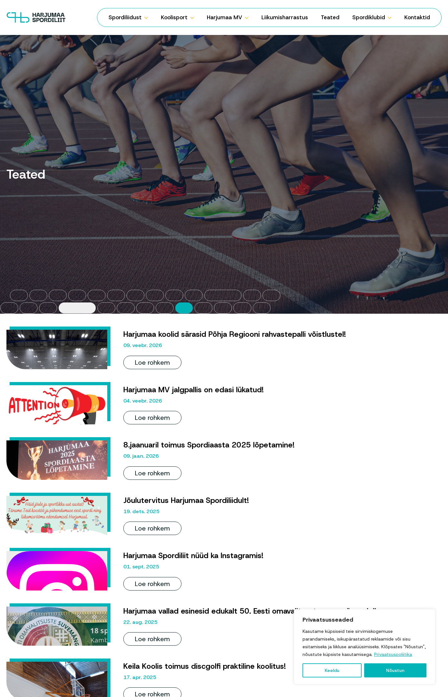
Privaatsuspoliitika (393, 654)
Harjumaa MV (224, 17)
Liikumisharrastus (284, 17)
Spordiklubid (368, 17)
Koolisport (174, 17)
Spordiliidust (125, 17)
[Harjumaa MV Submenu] (248, 17)
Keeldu (332, 670)
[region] (364, 646)
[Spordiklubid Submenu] (391, 17)
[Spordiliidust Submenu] (148, 17)
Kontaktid (417, 17)
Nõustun (395, 670)
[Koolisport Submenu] (194, 17)
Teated (330, 17)
